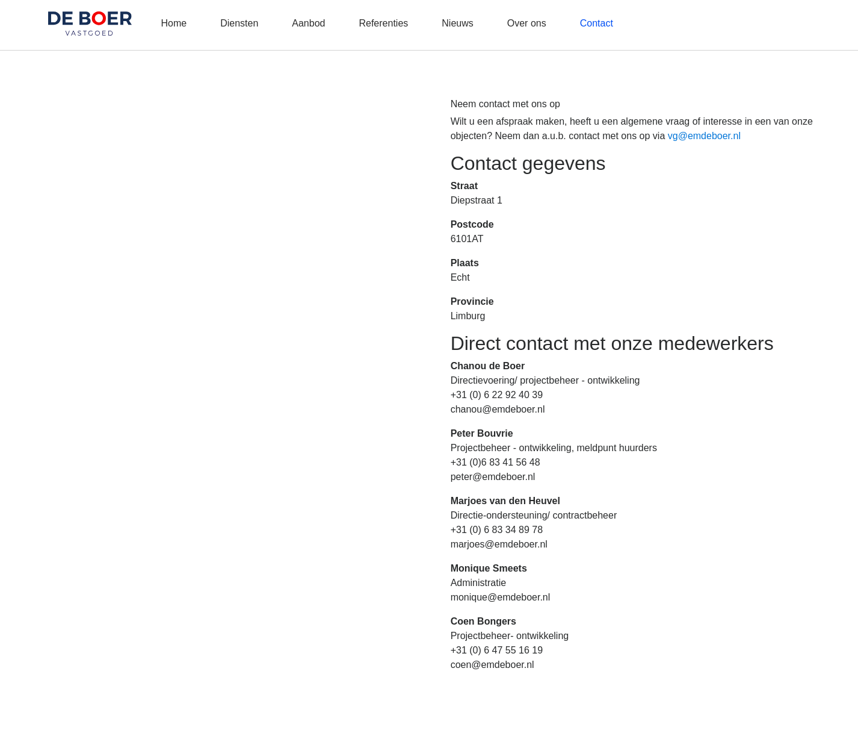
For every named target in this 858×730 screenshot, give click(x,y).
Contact (596, 23)
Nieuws (457, 23)
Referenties (383, 23)
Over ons (526, 23)
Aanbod (308, 23)
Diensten (239, 23)
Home (174, 23)
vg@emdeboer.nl (704, 136)
